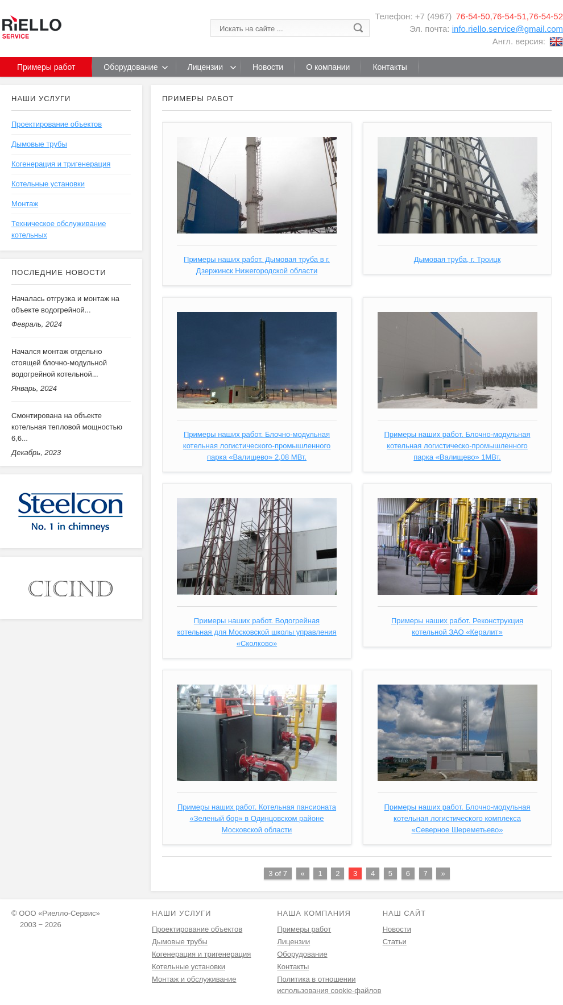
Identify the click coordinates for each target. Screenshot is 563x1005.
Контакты (293, 966)
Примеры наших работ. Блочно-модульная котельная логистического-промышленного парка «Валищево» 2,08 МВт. (256, 445)
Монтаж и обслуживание (194, 979)
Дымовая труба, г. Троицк (457, 259)
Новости (397, 929)
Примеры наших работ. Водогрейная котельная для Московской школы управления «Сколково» (256, 632)
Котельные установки (48, 184)
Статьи (395, 941)
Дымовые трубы (39, 144)
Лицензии (293, 941)
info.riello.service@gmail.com (507, 29)
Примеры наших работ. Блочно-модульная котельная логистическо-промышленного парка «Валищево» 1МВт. (457, 445)
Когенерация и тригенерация (60, 164)
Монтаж (24, 203)
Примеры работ (304, 929)
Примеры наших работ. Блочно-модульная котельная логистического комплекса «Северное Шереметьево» (457, 818)
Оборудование (302, 954)
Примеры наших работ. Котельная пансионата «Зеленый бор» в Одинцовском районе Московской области (256, 818)
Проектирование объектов (56, 124)
